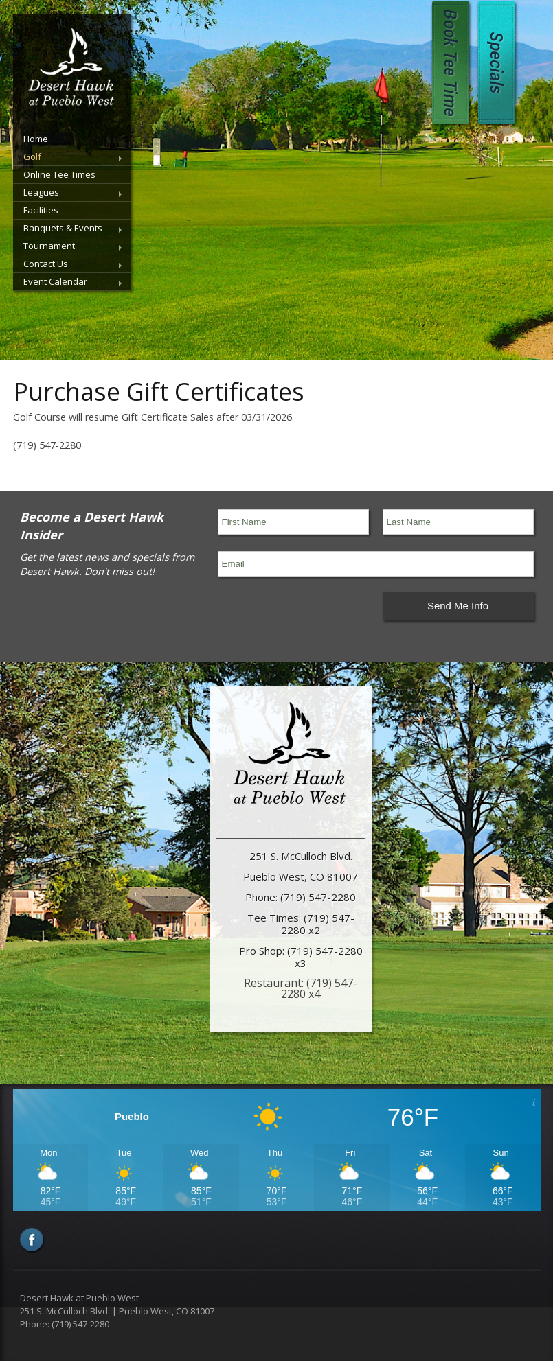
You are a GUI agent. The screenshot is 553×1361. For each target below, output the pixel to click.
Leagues (41, 192)
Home (35, 138)
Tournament (49, 246)
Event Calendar (55, 281)
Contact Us (45, 263)
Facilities (40, 210)
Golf (32, 156)
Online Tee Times (59, 174)
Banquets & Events (62, 228)
